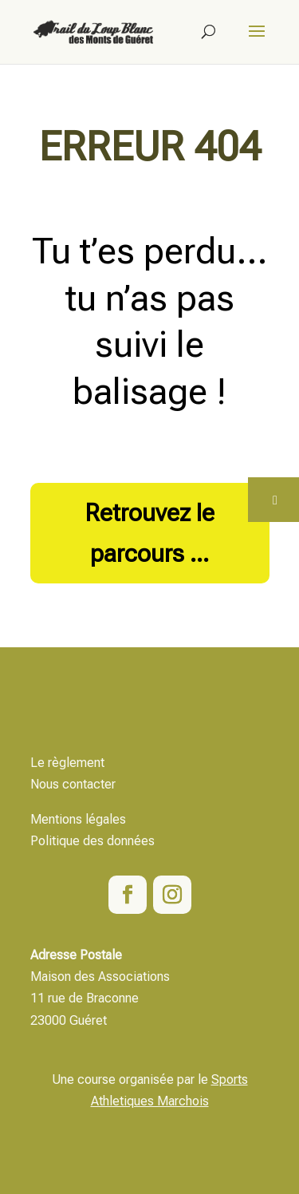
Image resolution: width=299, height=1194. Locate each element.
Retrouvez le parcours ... (149, 533)
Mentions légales (78, 819)
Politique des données (92, 840)
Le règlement (67, 762)
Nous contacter (73, 784)
